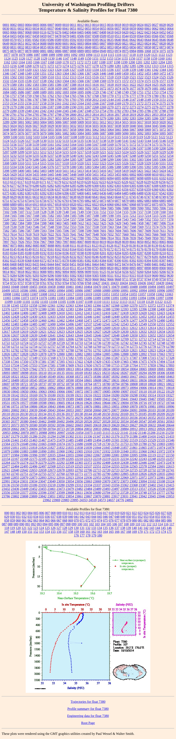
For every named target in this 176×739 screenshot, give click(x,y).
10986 (79, 290)
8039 (125, 242)
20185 (142, 414)
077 (117, 520)
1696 (88, 92)
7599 (88, 230)
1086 (29, 55)
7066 (21, 208)
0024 (140, 25)
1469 (155, 73)
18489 (15, 380)
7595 (58, 230)
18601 (88, 380)
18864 (61, 388)
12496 (70, 324)
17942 (33, 369)
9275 (6, 275)
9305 (95, 275)
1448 (110, 73)
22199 (61, 459)
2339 (21, 111)
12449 (115, 316)
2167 (103, 103)
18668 (152, 380)
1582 (28, 84)
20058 (88, 410)
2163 (73, 103)
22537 (88, 466)
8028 (118, 242)
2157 (36, 103)
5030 (58, 126)
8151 (36, 249)
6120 (35, 182)
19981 (152, 406)
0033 (28, 28)
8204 (118, 253)
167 (122, 531)
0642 (133, 40)
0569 (6, 40)
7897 (6, 242)
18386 (97, 376)
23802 (15, 496)
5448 (73, 174)
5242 (88, 156)
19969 (124, 406)
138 (122, 528)
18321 (15, 376)
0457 (28, 36)
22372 (88, 462)
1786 (28, 99)
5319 (73, 163)
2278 (170, 107)
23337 (97, 485)
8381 (80, 260)
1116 (118, 55)
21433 (170, 436)
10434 (124, 283)
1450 (125, 73)
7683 (28, 238)
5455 (118, 174)
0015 (103, 25)
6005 (140, 174)
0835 (43, 47)
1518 (110, 77)
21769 (134, 444)
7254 (65, 219)
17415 (70, 361)
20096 (142, 410)
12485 (33, 324)
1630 (170, 84)
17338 (6, 361)
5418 (117, 171)
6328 (20, 189)
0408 (103, 32)
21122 (115, 432)
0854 (118, 47)
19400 (79, 399)
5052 (36, 129)
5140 (118, 141)
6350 (88, 189)
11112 (115, 301)
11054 (124, 294)
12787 (61, 350)
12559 (15, 328)
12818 (106, 350)
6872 (95, 200)
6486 (133, 193)
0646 (162, 40)
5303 (140, 159)
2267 (88, 107)
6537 (155, 193)
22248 (152, 459)
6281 (43, 186)
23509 (124, 489)
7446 (133, 223)
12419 (133, 313)
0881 (43, 51)
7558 (95, 227)
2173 (147, 103)
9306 (103, 275)
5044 (147, 126)
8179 (155, 249)
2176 (170, 103)
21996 (33, 455)
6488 (140, 193)
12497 (79, 324)
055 (157, 516)
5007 (65, 122)
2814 (95, 114)
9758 (28, 283)
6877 (118, 200)
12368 (115, 305)
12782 (15, 350)
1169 (58, 62)
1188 (102, 62)
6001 (125, 174)
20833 (97, 429)
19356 (33, 399)
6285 (73, 186)
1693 (65, 92)
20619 (106, 425)
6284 (65, 186)
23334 (88, 485)
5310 (21, 163)
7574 (155, 227)
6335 (43, 189)
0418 (110, 32)
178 (88, 535)
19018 (170, 388)
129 (70, 528)
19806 (33, 406)
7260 (88, 219)
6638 (73, 197)
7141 (73, 212)
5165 (80, 144)
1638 (50, 88)
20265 (51, 417)
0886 (58, 51)
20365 (6, 421)
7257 (73, 219)
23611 (79, 492)
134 (99, 528)
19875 (79, 406)
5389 (125, 167)
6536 (147, 193)
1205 (169, 62)
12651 (143, 335)
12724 (24, 343)
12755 (42, 346)
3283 (132, 118)
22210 (79, 459)
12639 (33, 335)
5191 (95, 148)
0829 (170, 43)
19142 (15, 395)
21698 (88, 444)
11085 (79, 298)
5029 (50, 126)
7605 (125, 230)
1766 (80, 96)
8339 (21, 260)
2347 (80, 111)
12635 (170, 331)
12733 (79, 343)
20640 (161, 425)
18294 (142, 373)
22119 (152, 455)
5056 (58, 129)
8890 (125, 268)
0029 (170, 25)
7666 (155, 234)
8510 (65, 268)
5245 (110, 156)
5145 (155, 141)
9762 (50, 283)
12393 (124, 309)
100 (79, 524)
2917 (50, 118)
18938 (115, 388)
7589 (36, 230)
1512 (65, 77)
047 (111, 516)
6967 (125, 204)
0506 (80, 36)
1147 (66, 58)
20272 (70, 417)
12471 (88, 320)
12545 (134, 324)
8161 (50, 249)
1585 (50, 84)
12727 (42, 343)
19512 (170, 399)
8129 (125, 245)
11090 (106, 298)
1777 (133, 96)
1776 (125, 96)
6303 (118, 186)
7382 (13, 223)
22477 (6, 466)
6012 (170, 174)
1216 (13, 66)
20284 (88, 417)
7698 (43, 238)
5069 (147, 129)
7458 (140, 223)
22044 (61, 455)
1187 (95, 62)
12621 (42, 331)
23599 (61, 492)
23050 (61, 481)
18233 (106, 373)
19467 (152, 399)
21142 (133, 432)
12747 (152, 343)
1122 (161, 55)
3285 (147, 118)
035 (41, 516)
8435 (36, 264)
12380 (42, 309)
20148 (97, 414)
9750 (162, 279)
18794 (115, 384)
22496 (33, 466)
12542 (115, 324)
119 (12, 528)
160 (82, 531)
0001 (6, 25)
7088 (125, 208)
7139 (58, 212)
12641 (51, 335)
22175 (33, 459)
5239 (65, 156)
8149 (28, 249)
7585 (13, 230)
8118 (80, 245)
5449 (80, 174)
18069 (152, 369)
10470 (97, 287)
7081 (80, 208)
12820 (124, 350)
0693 (80, 43)
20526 (88, 421)
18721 (24, 384)
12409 (51, 313)
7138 (50, 212)
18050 (115, 369)
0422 (140, 32)
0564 (140, 36)
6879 (125, 200)
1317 (13, 70)
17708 (106, 365)
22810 (134, 474)
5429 (13, 174)
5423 (155, 171)
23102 (152, 481)
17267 (115, 358)
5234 (28, 156)
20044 (60, 410)
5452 (103, 174)
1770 (110, 96)
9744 (147, 279)
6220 (87, 182)
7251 (43, 219)
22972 (143, 477)
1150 (88, 58)
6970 (140, 204)
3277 (88, 118)
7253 (58, 219)
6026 (65, 178)
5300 (118, 159)
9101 (95, 272)
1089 (52, 55)
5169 (110, 144)
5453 (110, 174)
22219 (106, 459)
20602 (70, 425)
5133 (65, 141)
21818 (33, 447)
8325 (13, 260)
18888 (79, 388)
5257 (13, 159)
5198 (147, 148)
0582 (36, 40)
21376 (115, 436)
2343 (50, 111)
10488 (134, 287)
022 (134, 513)
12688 (51, 339)
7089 (133, 208)
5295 (95, 159)
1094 (89, 55)
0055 (103, 28)
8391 (125, 260)
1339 (133, 70)
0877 (21, 51)
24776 (120, 500)
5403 (43, 171)
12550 (152, 324)
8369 (36, 260)
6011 (162, 174)
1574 (140, 81)
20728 (70, 429)
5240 (73, 156)
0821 (125, 43)
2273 (133, 107)
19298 (133, 395)
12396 (143, 309)
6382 (21, 193)
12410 (61, 313)
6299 (88, 186)
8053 (155, 242)
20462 (42, 421)
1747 (110, 92)
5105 (51, 137)
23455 (42, 489)
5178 (6, 148)
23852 (61, 496)
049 (122, 516)
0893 (88, 51)
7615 (21, 234)
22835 (161, 474)
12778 (152, 346)
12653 (161, 335)
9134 (110, 272)
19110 (143, 391)
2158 (43, 103)
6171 (43, 182)
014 (87, 513)
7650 (103, 234)
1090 (59, 55)
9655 (73, 279)
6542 (162, 193)
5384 (95, 167)
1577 (162, 81)
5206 (170, 148)
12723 (15, 343)
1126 (22, 58)
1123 (169, 55)
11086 (88, 298)
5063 (103, 129)
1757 (13, 96)
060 (18, 520)
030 (12, 516)
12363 (70, 305)
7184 (65, 215)
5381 (80, 167)
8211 (170, 253)
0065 (6, 32)
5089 (118, 133)
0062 (155, 28)
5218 (88, 152)
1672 (103, 88)
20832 (88, 429)
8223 (58, 257)
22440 (134, 462)
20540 (134, 421)
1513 (73, 77)
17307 (134, 358)
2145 (118, 99)
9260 (140, 272)
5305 (155, 159)
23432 (6, 489)
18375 (88, 376)
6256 (162, 182)
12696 (70, 339)
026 (157, 513)
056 (163, 516)
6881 (133, 200)
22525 (79, 466)
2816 (110, 114)
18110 (42, 373)
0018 (117, 25)
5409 (50, 171)
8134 (140, 245)
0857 (140, 47)
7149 (80, 212)
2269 (103, 107)
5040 (133, 126)
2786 (147, 111)
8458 (80, 264)
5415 (95, 171)
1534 (13, 81)
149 (18, 531)
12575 (33, 328)
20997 (61, 432)
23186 (33, 485)
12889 (134, 354)
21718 (97, 444)
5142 (133, 141)
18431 (143, 376)
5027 (36, 126)
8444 (50, 264)
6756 (43, 200)
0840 (73, 47)
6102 (162, 178)
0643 (140, 40)
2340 (28, 111)
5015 (125, 122)
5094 (155, 133)
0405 (80, 32)
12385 (88, 309)
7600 (95, 230)
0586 (50, 40)
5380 (73, 167)
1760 (36, 96)
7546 (36, 227)
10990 (115, 290)
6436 (103, 193)
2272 (125, 107)
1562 (50, 81)
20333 (124, 417)
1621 (125, 84)
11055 (133, 294)
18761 (79, 384)
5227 (147, 152)
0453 (170, 32)
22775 (88, 474)
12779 (161, 346)
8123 (95, 245)
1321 (36, 70)
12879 (51, 354)
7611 (162, 230)
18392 (115, 376)
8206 (133, 253)
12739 (106, 343)
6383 (28, 193)
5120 (147, 137)
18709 (15, 384)
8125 (103, 245)
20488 (51, 421)
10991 (124, 290)
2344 (58, 111)
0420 (125, 32)
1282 (125, 66)
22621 (6, 470)
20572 (6, 425)
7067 (28, 208)
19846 (61, 406)
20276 (79, 417)
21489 (88, 440)
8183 (6, 253)
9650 (58, 279)
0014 (95, 25)
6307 (147, 186)
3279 (103, 118)
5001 (21, 122)
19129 (170, 391)
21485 (70, 440)
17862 (161, 365)
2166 (95, 103)
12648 (115, 335)
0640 (118, 40)
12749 (170, 343)
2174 (155, 103)
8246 (95, 257)
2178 (6, 107)
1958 (88, 99)
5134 (73, 141)
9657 (80, 279)
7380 (6, 223)
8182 (170, 249)
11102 (35, 301)
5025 (21, 126)
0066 (13, 32)
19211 (79, 395)
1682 (162, 88)
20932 (170, 429)
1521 (132, 77)
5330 (155, 163)
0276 (58, 32)
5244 (103, 156)
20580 (33, 425)
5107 (66, 137)
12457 (15, 320)
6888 (6, 204)
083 (151, 520)
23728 (124, 492)
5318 (65, 163)
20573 (15, 425)
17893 (170, 365)
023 (140, 513)
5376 (50, 167)
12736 (97, 343)
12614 (152, 328)
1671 (95, 88)
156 (59, 531)
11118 (141, 301)
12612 (133, 328)
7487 (155, 223)
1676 (125, 88)
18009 (61, 369)
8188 (28, 253)
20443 (33, 421)
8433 (28, 264)
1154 (117, 58)
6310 (170, 186)
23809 (33, 496)
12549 (143, 324)
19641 (97, 403)
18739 (51, 384)
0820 (118, 43)
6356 (125, 189)
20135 (51, 414)
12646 (97, 335)
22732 (152, 470)
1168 (51, 62)
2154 (13, 103)
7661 (133, 234)
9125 (103, 272)
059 (12, 520)
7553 (73, 227)
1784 (13, 99)
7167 (28, 215)
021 (128, 513)
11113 (123, 301)
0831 (13, 47)
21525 (143, 440)
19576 (15, 403)
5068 (140, 129)
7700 (58, 238)
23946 (161, 496)
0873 (162, 47)
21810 (6, 447)
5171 (125, 144)
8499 (50, 268)
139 (128, 528)
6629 (13, 197)
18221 (97, 373)
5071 (155, 129)
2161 (58, 103)
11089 (97, 298)
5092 (140, 133)
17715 (115, 365)
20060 (97, 410)
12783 (24, 350)
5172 (133, 144)
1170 (65, 62)
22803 (115, 474)
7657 (118, 234)
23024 (15, 481)
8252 (110, 257)
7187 (88, 215)
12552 (170, 324)
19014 (152, 388)
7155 (125, 212)
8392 (133, 260)
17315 (152, 358)
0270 (50, 32)
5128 (36, 141)
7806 (103, 238)
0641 (125, 40)
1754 (162, 92)
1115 (111, 55)
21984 (15, 455)
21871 (152, 447)
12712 (142, 339)
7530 (13, 227)
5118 (132, 137)
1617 (103, 84)
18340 (42, 376)
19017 (161, 388)
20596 (61, 425)
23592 (33, 492)
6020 (21, 178)
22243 (143, 459)
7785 (88, 238)
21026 (70, 432)
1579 (6, 84)
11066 (16, 298)
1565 (73, 81)
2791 (13, 114)
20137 (70, 414)
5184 (50, 148)
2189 (65, 107)
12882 (79, 354)
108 (126, 524)
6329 (28, 189)
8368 (28, 260)
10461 (70, 287)
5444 (43, 174)
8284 (162, 257)
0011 (73, 25)
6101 (155, 178)
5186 (58, 148)
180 (99, 535)
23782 (170, 492)
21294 (51, 436)
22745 (15, 474)
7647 (88, 234)
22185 (42, 459)
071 (82, 520)
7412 (80, 223)
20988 (43, 432)
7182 (50, 215)
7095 (155, 208)
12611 (124, 328)
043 (88, 516)
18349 (51, 376)
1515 (88, 77)
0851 (95, 47)
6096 (125, 178)
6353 (103, 189)
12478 (143, 320)
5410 (58, 171)
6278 (21, 186)
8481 (155, 264)
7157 (140, 212)
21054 (79, 432)
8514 (80, 268)
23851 (51, 496)
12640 (42, 335)
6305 (133, 186)
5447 (65, 174)
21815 (24, 447)
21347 (97, 436)
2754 (103, 111)
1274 (65, 66)
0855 (125, 47)
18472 (6, 380)
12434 (61, 316)
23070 (106, 481)
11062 (160, 294)
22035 (51, 455)
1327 (73, 70)
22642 (24, 470)
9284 (13, 275)
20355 (161, 417)
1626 (162, 84)
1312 (147, 66)
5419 (125, 171)
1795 (80, 99)
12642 (61, 335)
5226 (140, 152)
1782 (170, 96)
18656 (143, 380)
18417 (134, 376)
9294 (43, 275)
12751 (15, 346)
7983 (58, 242)
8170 (103, 249)
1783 (6, 99)
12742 (124, 343)
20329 (115, 417)
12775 (134, 346)
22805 (124, 474)
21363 (106, 436)
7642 (80, 234)
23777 (161, 492)
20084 (124, 410)
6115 (13, 182)
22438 (124, 462)
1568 (95, 81)
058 (6, 520)
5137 (95, 141)
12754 (33, 346)
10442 (169, 283)
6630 (21, 197)
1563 (58, 81)
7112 (28, 212)
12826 (6, 354)
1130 (51, 58)
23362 (124, 485)
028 (169, 513)
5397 (170, 167)
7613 (6, 234)
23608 (70, 492)
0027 (155, 25)
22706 (88, 470)
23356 (115, 485)
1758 (21, 96)
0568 (170, 36)
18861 (42, 388)
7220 (6, 219)
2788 (162, 111)
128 (64, 528)
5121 (154, 137)
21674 (61, 444)
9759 (36, 283)
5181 (28, 148)
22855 (15, 477)
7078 (58, 208)
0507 (88, 36)
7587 (28, 230)
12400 (161, 309)
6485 (125, 193)
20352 (152, 417)
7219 (170, 215)
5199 (155, 148)
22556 (124, 466)
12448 (106, 316)
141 (140, 528)
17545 (24, 365)
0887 (65, 51)
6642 (103, 197)
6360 (155, 189)
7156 (132, 212)
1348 (21, 73)
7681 (21, 238)
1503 (21, 77)
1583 (36, 84)
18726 (33, 384)
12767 (79, 346)
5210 (28, 152)
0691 (65, 43)
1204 (161, 62)
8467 (103, 264)
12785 (42, 350)
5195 (125, 148)
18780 (106, 384)
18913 (88, 388)
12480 (161, 320)
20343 (143, 417)
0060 (140, 28)
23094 (143, 481)
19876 (88, 406)
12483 (15, 324)
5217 (80, 152)
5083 (73, 133)
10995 (152, 290)
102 (91, 524)
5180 (21, 148)
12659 (42, 339)
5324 (110, 163)
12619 (24, 331)
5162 (58, 144)
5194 (118, 148)
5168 (103, 144)
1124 (7, 58)
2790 (6, 114)
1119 (140, 55)
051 (134, 516)
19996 (170, 406)
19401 (88, 399)
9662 (103, 279)
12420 (142, 313)
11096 (151, 298)
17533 (6, 365)
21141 (124, 432)
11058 (151, 294)
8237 (80, 257)
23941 (134, 496)
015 (93, 513)
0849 (88, 47)
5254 (170, 156)
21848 (115, 447)
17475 (143, 361)
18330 (33, 376)
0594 (88, 40)
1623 (140, 84)
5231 (6, 156)
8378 (65, 260)
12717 (170, 339)
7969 (50, 242)
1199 (124, 62)
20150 (106, 414)
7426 (110, 223)
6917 (50, 204)
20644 (170, 425)
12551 (161, 324)
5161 (50, 144)
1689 (43, 92)
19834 (42, 406)
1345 (170, 70)
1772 (118, 96)
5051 (28, 129)
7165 (13, 215)
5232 (13, 156)
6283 (58, 186)
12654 (170, 335)
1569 (103, 81)
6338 (65, 189)
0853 (110, 47)
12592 (42, 328)
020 (122, 513)
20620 (115, 425)
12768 (88, 346)
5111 (88, 137)
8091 (58, 245)
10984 (61, 290)
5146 (162, 141)
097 (62, 524)
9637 (28, 279)
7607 (140, 230)
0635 (110, 40)
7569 (140, 227)
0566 (155, 36)
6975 (155, 204)
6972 (147, 204)
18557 (51, 380)
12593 (51, 328)
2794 (28, 114)
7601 (103, 230)
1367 (88, 73)
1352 (50, 73)
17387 (51, 361)
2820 (140, 114)
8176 (140, 249)
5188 (73, 148)
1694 (73, 92)
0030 (6, 28)
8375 (58, 260)
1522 (140, 77)
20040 (42, 410)
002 (18, 513)
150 (24, 531)
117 (171, 524)
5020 (162, 122)
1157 (139, 58)
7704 (65, 238)
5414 (88, 171)
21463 (33, 440)
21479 (61, 440)
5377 (58, 167)
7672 (6, 238)
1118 (132, 55)
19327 (170, 395)
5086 (95, 133)
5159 (36, 144)
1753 (155, 92)
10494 (152, 287)
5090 (125, 133)
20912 (134, 429)
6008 (147, 174)
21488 (79, 440)
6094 (110, 178)
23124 (170, 481)
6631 (28, 197)
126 (53, 528)
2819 (133, 114)
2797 (50, 114)
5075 (13, 133)
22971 (134, 477)
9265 (155, 272)
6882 (140, 200)
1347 (13, 73)
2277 (162, 107)
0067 (21, 32)
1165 (29, 62)
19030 (6, 391)
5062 (95, 129)
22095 (134, 455)
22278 (33, 462)
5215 (65, 152)
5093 (147, 133)
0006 (43, 25)
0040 (58, 28)
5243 (95, 156)
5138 (103, 141)
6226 (125, 182)
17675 (97, 365)
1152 (103, 58)
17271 (124, 358)
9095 (73, 272)
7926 (21, 242)
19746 (6, 406)
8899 (155, 268)
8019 (103, 242)
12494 (61, 324)
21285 (24, 436)
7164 (6, 215)
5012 (103, 122)
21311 (79, 436)
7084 (103, 208)
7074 (43, 208)
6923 (95, 204)
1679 (147, 88)
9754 (6, 283)
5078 (36, 133)
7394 (36, 223)
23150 (15, 485)
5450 (88, 174)
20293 (97, 417)
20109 (170, 410)
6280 (36, 186)
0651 (21, 43)
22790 (106, 474)
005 (35, 513)
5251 (155, 156)
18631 (115, 380)
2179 (13, 107)
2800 (73, 114)
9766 (80, 283)
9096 (80, 272)
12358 (33, 305)
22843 (170, 474)
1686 (21, 92)
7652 (110, 234)
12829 (33, 354)
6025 (58, 178)
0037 (50, 28)
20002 (15, 410)
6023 (43, 178)
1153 (110, 58)
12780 (170, 346)
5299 (110, 159)
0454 (6, 36)
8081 (21, 245)
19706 (134, 403)
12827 (15, 354)
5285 (73, 159)
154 (47, 531)
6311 (6, 189)
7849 (147, 238)
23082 (134, 481)
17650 (88, 365)
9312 (117, 275)
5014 (117, 122)
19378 (61, 399)
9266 (162, 272)
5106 (58, 137)
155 (53, 531)
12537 (88, 324)
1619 (118, 84)
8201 (103, 253)
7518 (6, 227)
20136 (60, 414)
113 (154, 524)
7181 (43, 215)
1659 (58, 88)
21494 (97, 440)
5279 (28, 159)
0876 (13, 51)
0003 (21, 25)
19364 (51, 399)
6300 (95, 186)
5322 (95, 163)
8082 (28, 245)
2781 (110, 111)
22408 (106, 462)
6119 (28, 182)
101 (85, 524)
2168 (110, 103)
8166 (88, 249)
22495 (24, 466)
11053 (115, 294)
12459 (33, 320)
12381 (51, 309)
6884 (155, 200)
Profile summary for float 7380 (88, 709)
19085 (106, 391)
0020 (132, 25)
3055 (73, 118)
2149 (147, 99)
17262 (97, 358)
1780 (155, 96)
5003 (36, 122)
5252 (162, 156)
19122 (161, 391)
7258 (80, 219)
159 (76, 531)
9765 (73, 283)
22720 (106, 470)
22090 (124, 455)
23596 (42, 492)
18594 (79, 380)
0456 (21, 36)
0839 (65, 47)
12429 (24, 316)
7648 (95, 234)
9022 (28, 272)
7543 (28, 227)
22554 (106, 466)
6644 (118, 197)
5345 (36, 167)
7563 (110, 227)
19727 (161, 403)
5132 (58, 141)
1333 (88, 70)
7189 (103, 215)
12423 (161, 313)
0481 (73, 36)
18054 (124, 369)
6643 (110, 197)
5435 (36, 174)
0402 (65, 32)
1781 (162, 96)
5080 (50, 133)
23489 (97, 489)
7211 (125, 215)
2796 (43, 114)
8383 (95, 260)
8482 (162, 264)
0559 (132, 36)
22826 (143, 474)
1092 (74, 55)
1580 (13, 84)
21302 (70, 436)
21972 (161, 451)
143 (151, 528)
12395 (134, 309)
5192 (103, 148)
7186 (80, 215)
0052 (80, 28)
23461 (51, 489)
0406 (88, 32)
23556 (6, 492)
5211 (36, 152)
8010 (95, 242)
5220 (95, 152)
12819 (115, 350)
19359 (42, 399)
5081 (58, 133)
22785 (97, 474)
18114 (51, 373)
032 (24, 516)
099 (74, 524)
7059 (13, 208)
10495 (161, 287)
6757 (50, 200)
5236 (43, 156)
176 (76, 535)
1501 (6, 77)
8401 (170, 260)
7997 (65, 242)
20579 (24, 425)
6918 (58, 204)
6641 (95, 197)
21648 (24, 444)
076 (111, 520)
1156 (132, 58)
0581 (28, 40)
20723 (61, 429)
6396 (65, 193)
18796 (124, 384)
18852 (33, 388)
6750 (170, 197)
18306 (161, 373)
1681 (155, 88)
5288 (88, 159)
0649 (6, 43)
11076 (43, 298)
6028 (80, 178)
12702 (97, 339)
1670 (88, 88)
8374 (50, 260)
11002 (16, 294)
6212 (65, 182)
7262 (103, 219)
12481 (170, 320)
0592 (73, 40)
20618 (97, 425)
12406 (24, 313)
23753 (152, 492)
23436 (15, 489)
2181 (28, 107)
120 (18, 528)
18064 (134, 369)
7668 (162, 234)
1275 (73, 66)
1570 (110, 81)
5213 (50, 152)
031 (18, 516)
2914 (28, 118)
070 (76, 520)
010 (64, 513)
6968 (133, 204)
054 (151, 516)
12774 (124, 346)
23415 (170, 485)
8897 (140, 268)
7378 (170, 219)
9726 (132, 279)
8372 (43, 260)
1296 (140, 66)
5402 (36, 171)
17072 (170, 354)
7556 (80, 227)
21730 (106, 444)
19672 (115, 403)
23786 (6, 496)
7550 (58, 227)
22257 (170, 459)
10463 (79, 287)
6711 (125, 197)
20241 (24, 417)
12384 (79, 309)
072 (88, 520)
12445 (79, 316)
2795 (36, 114)
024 (145, 513)
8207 (140, 253)
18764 (88, 384)
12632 (143, 331)
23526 (152, 489)
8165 (80, 249)
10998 (7, 294)
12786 (51, 350)
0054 (95, 28)
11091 (115, 298)
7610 (155, 230)
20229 (15, 417)
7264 (118, 219)
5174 (147, 144)
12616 (170, 328)
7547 (43, 227)
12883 (88, 354)
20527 (97, 421)
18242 (115, 373)
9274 (170, 272)
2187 (50, 107)
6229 (147, 182)
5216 (73, 152)
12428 (15, 316)
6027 (73, 178)
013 (82, 513)
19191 (61, 395)
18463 (170, 376)
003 (24, 513)
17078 (6, 358)
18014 (79, 369)
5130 (43, 141)
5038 (118, 126)
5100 (14, 137)
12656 (15, 339)
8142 (162, 245)
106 (114, 524)
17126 (15, 358)
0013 (88, 25)
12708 (115, 339)
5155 (6, 144)
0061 (147, 28)
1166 (36, 62)
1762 (50, 96)
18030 (97, 369)
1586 (58, 84)
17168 (51, 358)
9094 (65, 272)
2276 (155, 107)
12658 (33, 339)
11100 (17, 301)
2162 (65, 103)
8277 (140, 257)
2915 (35, 118)
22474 (170, 462)
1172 (80, 62)
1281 (118, 66)
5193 (110, 148)
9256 (125, 272)
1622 (133, 84)
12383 (70, 309)
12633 (152, 331)
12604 (61, 328)
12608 (97, 328)
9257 (133, 272)
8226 (65, 257)
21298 (61, 436)
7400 (50, 223)
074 (99, 520)
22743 (6, 474)
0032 (21, 28)
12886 (115, 354)
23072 (115, 481)
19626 (88, 403)
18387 (106, 376)
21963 (152, 451)
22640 (15, 470)
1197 (109, 62)
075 (105, 520)
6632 (36, 197)
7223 (28, 219)
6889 (13, 204)
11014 (61, 294)
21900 (61, 451)
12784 (33, 350)
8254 (125, 257)
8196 (65, 253)
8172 (110, 249)
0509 (103, 36)
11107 (80, 301)
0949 (103, 51)
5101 (21, 137)
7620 (43, 234)
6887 (170, 200)
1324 (58, 70)
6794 (73, 200)
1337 (118, 70)
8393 (140, 260)
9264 (147, 272)
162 (93, 531)
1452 (140, 73)
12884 (97, 354)
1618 (110, 84)
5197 (140, 148)
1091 (66, 55)
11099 (9, 301)
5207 (6, 152)
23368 (134, 485)
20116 (15, 414)
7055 (6, 208)
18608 (97, 380)
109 (132, 524)
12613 (142, 328)
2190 (73, 107)
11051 (106, 294)
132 (87, 528)
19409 (97, 399)
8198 (80, 253)
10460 (61, 287)
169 (134, 531)
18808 (134, 384)
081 (140, 520)
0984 (133, 51)
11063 (169, 294)
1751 (140, 92)
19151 (24, 395)
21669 (51, 444)
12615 (161, 328)
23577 (24, 492)
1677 (133, 88)
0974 (118, 51)
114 (160, 524)
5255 (6, 159)
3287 (162, 118)
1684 (6, 92)
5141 (125, 141)
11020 (97, 294)
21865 (142, 447)
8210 (162, 253)
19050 (24, 391)
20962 (15, 432)
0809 (110, 43)
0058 (125, 28)
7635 (65, 234)
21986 (24, 455)
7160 (162, 212)
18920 (97, 388)
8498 (43, 268)
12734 (88, 343)
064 (41, 520)
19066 (61, 391)
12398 (152, 309)
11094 (142, 298)
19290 (124, 395)
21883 (24, 451)
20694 (33, 429)
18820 (152, 384)
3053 (58, 118)
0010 (65, 25)
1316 (6, 70)
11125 (168, 301)
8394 (147, 260)
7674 (13, 238)
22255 (161, 459)
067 (59, 520)
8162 (58, 249)
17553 (33, 365)
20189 (152, 414)
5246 (118, 156)
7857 (162, 238)
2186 (43, 107)
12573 (24, 328)
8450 (65, 264)
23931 (124, 496)
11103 (44, 301)
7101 (170, 208)
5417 (110, 171)
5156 (13, 144)
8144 (6, 249)
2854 (162, 114)
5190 (88, 148)
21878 (170, 447)
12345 (15, 305)
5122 (162, 137)
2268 (95, 107)
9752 (170, 279)
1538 (43, 81)
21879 (6, 451)
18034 (106, 369)
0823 (140, 43)
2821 (147, 114)
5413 (80, 171)
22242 (134, 459)
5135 (80, 141)
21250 (169, 432)
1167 (43, 62)
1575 (147, 81)
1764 (65, 96)
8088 (50, 245)
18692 (170, 380)
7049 (170, 204)
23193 (42, 485)
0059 (133, 28)
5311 (28, 163)
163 (99, 531)
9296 (50, 275)
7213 (140, 215)
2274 (140, 107)
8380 (73, 260)
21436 (6, 440)
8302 (6, 260)
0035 (43, 28)
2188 (58, 107)
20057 (79, 410)
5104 (43, 137)
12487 (42, 324)
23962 (47, 500)
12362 (60, 305)
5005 (50, 122)
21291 (42, 436)
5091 (133, 133)
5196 (133, 148)
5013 (110, 122)
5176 (162, 144)
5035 (95, 126)
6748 (155, 197)
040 (70, 516)
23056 (79, 481)
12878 (42, 354)
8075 (13, 245)
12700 (79, 339)
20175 (133, 414)
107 (120, 524)
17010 (152, 354)
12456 (6, 320)
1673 (110, 88)
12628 (106, 331)
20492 (61, 421)
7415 (88, 223)
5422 (147, 171)
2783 (125, 111)
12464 (70, 320)
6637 (65, 197)
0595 (95, 40)
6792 (58, 200)
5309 (13, 163)
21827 (51, 447)
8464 (95, 264)
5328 (140, 163)
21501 (115, 440)
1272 (50, 66)
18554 (42, 380)
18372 (79, 376)
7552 (65, 227)
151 (30, 531)
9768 (88, 283)
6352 (95, 189)
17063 (161, 354)
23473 (61, 489)
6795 (80, 200)
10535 (15, 290)
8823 (117, 268)
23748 (142, 492)
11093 (133, 298)
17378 (33, 361)
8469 (110, 264)
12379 (33, 309)
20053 (70, 410)
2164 (80, 103)
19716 (143, 403)
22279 (42, 462)
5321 (88, 163)
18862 (51, 388)
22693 (70, 470)
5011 (95, 122)
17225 (88, 358)
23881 (106, 496)
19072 (79, 391)
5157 (21, 144)
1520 (125, 77)
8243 (88, 257)
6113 (6, 182)
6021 (28, 178)
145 (163, 528)
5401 (28, 171)
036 (47, 516)
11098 (169, 298)
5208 (13, 152)
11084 (70, 298)
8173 (118, 249)
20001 (6, 410)
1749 (125, 92)
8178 (147, 249)
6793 (65, 200)
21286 (33, 436)
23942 (143, 496)
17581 (51, 365)
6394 (58, 193)
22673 (51, 470)
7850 (155, 238)
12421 (152, 313)
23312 (79, 485)
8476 (133, 264)
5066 (125, 129)
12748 (161, 343)
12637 (15, 335)
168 (128, 531)
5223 (117, 152)
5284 (65, 159)
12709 (124, 339)
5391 (140, 167)
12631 (134, 331)
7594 (50, 230)
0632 (103, 40)
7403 (58, 223)
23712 (115, 492)
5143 (140, 141)
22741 (170, 470)
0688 (43, 43)
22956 (106, 477)
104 (103, 524)
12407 (33, 313)
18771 (97, 384)
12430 (33, 316)
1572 (125, 81)
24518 (93, 500)
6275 (169, 182)
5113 (103, 137)
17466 (134, 361)
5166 (88, 144)
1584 (43, 84)
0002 (13, 25)
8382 (88, 260)
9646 (50, 279)
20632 (152, 425)
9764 (65, 283)
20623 (124, 425)
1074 (155, 51)
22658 (42, 470)
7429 (118, 223)
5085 (88, 133)
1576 (155, 81)
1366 (80, 73)
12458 (24, 320)
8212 (6, 257)
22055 (70, 455)
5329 (147, 163)
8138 (147, 245)
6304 (125, 186)
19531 (6, 403)
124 (41, 528)
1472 (162, 73)
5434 (28, 174)
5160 (43, 144)
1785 (21, 99)
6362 (170, 189)
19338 (6, 399)
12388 (106, 309)
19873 (70, 406)
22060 (79, 455)
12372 (152, 305)
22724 (124, 470)
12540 (97, 324)
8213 (13, 257)
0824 (147, 43)
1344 (162, 70)
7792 (95, 238)
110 (137, 524)
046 (105, 516)
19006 (143, 388)
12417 (115, 313)
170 (140, 531)
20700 (42, 429)
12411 (70, 313)
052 (140, 516)
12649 (124, 335)
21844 (97, 447)
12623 (61, 331)
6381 (13, 193)
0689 (50, 43)
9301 (65, 275)
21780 (143, 444)
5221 (103, 152)
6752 (13, 200)
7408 (73, 223)
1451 (133, 73)
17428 (88, 361)
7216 (162, 215)
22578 (143, 466)
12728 (51, 343)
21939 (115, 451)
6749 (162, 197)
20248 (42, 417)
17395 (61, 361)
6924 (103, 204)
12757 (51, 346)
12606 (79, 328)
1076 (170, 51)
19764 (24, 406)
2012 (95, 99)
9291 (28, 275)
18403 (124, 376)
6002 (133, 174)
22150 (170, 455)
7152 (103, 212)
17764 (134, 365)
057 (169, 516)
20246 (33, 417)
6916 (43, 204)
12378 (24, 309)
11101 (26, 301)
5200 (162, 148)
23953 (170, 496)
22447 (152, 462)
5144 (147, 141)
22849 (6, 477)
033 (30, 516)
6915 (36, 204)
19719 (152, 403)
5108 (73, 137)
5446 (58, 174)
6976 (162, 204)
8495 (28, 268)
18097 (15, 373)
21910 (88, 451)
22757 (51, 474)
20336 (134, 417)
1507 (36, 77)
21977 (6, 455)
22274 (24, 462)
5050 (21, 129)
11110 (97, 301)
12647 (106, 335)
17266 (106, 358)
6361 (162, 189)
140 (134, 528)
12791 (88, 350)
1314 (162, 66)
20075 (106, 410)
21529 (152, 440)
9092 (58, 272)
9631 (6, 279)
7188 (95, 215)
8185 (21, 253)
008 (53, 513)
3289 (6, 122)
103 (97, 524)
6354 (110, 189)
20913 (143, 429)
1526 (170, 77)
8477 (140, 264)
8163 (65, 249)
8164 (73, 249)
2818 (125, 114)
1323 (50, 70)
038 (59, 516)
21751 (115, 444)
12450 (124, 316)
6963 (118, 204)
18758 (70, 384)
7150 (88, 212)
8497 (36, 268)
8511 (73, 268)
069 (70, 520)
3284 (140, 118)
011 (70, 513)
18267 (124, 373)
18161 (70, 373)
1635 (36, 88)
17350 (24, 361)
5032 (73, 126)
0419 (117, 32)
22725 (134, 470)
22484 (15, 466)
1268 (28, 66)
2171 (133, 103)
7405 (65, 223)
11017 (70, 294)
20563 (170, 421)
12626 (88, 331)
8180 (162, 249)
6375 (6, 193)
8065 (162, 242)
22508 (51, 466)
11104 (53, 301)
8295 (170, 257)
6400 (80, 193)
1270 (36, 66)
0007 (50, 25)
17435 (106, 361)
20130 (24, 414)
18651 (134, 380)
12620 (33, 331)
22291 (51, 462)
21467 (42, 440)
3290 (13, 122)
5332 (170, 163)
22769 (70, 474)
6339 (73, 189)
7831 (118, 238)
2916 (43, 118)
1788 (43, 99)
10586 (24, 290)
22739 (161, 470)
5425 (170, 171)
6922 (88, 204)
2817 (118, 114)
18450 (152, 376)
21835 (70, 447)
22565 (134, 466)
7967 (43, 242)
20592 (51, 425)
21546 (170, 440)
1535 (21, 81)
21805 (170, 444)
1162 (7, 62)
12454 (161, 316)
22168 (24, 459)
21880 (15, 451)
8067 (6, 245)
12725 (33, 343)
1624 (147, 84)
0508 (95, 36)
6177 (50, 182)
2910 (170, 114)
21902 (70, 451)
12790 (79, 350)
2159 (50, 103)
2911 (6, 118)
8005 (73, 242)
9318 (140, 275)
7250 (36, 219)
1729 (95, 92)
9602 (162, 275)
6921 (80, 204)
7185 (73, 215)
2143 (103, 99)
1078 (14, 55)
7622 (50, 234)
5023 (6, 126)
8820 (110, 268)
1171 (73, 62)
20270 (61, 417)
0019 (125, 25)
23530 (161, 489)
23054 (70, 481)
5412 (73, 171)
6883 (147, 200)
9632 (13, 279)
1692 (58, 92)
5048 (6, 129)
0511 (118, 36)
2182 (36, 107)
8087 (43, 245)
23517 (143, 489)
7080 (73, 208)
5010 (88, 122)
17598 (61, 365)
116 (166, 524)
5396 (162, 167)
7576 (162, 227)
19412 (106, 399)
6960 (110, 204)
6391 (36, 193)
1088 (44, 55)
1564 (65, 81)
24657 (111, 500)
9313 (125, 275)
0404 (73, 32)
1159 (154, 58)
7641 (73, 234)
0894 (95, 51)
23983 (65, 500)
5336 (21, 167)
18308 (170, 373)
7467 (147, 223)
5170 (118, 144)
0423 (147, 32)
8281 (155, 257)
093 (39, 524)
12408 (42, 313)
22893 (42, 477)
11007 (34, 294)
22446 (143, 462)
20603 (79, 425)
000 (6, 513)
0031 (13, 28)
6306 (140, 186)
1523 (147, 77)
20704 (51, 429)
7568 (133, 227)
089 (15, 524)
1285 (133, 66)
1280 (110, 66)
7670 (170, 234)
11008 (43, 294)
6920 (73, 204)
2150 (155, 99)
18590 (70, 380)
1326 (65, 70)
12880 (61, 354)
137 (116, 528)
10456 (42, 287)
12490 (51, 324)
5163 (65, 144)
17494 (161, 361)
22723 (115, 470)
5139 (110, 141)
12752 (24, 346)
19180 (51, 395)
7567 (125, 227)
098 (68, 524)
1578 (170, 81)
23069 (97, 481)
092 (33, 524)
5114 (110, 137)
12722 (6, 343)
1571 (118, 81)
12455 (170, 316)
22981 (161, 477)
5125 (13, 141)
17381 (42, 361)
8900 (162, 268)
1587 (65, 84)
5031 (65, 126)
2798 (58, 114)
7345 (133, 219)
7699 (50, 238)
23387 (143, 485)
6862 (88, 200)
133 (93, 528)
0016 (110, 25)
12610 (115, 328)
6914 (28, 204)
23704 (106, 492)
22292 (61, 462)
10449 (24, 287)
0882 (50, 51)
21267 (6, 436)
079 (128, 520)
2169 (118, 103)
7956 (36, 242)
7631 (58, 234)
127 (58, 528)
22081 (115, 455)
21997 (42, 455)
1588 (73, 84)
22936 (88, 477)
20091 (133, 410)
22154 (6, 459)
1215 (6, 66)
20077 (115, 410)
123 (35, 528)
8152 (43, 249)
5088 (110, 133)
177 (82, 535)
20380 (24, 421)
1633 (21, 88)
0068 (28, 32)
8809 (103, 268)
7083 (95, 208)
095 (50, 524)
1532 (6, 81)
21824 (42, 447)
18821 (161, 384)
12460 (42, 320)
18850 (24, 388)
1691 (50, 92)
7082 (88, 208)
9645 (43, 279)
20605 (88, 425)
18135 (60, 373)
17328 (170, 358)
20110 (6, 414)
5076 (21, 133)
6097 (133, 178)
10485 (124, 287)
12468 (79, 320)
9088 (43, 272)
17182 (70, 358)
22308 (70, 462)
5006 (58, 122)
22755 (42, 474)
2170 (125, 103)
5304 (147, 159)
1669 (80, 88)
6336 (50, 189)
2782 (118, 111)
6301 (103, 186)
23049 (51, 481)
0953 (110, 51)
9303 (80, 275)
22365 (79, 462)
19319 (161, 395)
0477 (50, 36)
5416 (103, 171)
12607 (88, 328)
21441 (15, 440)
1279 (103, 66)
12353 (24, 305)
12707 (106, 339)
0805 (95, 43)
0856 (133, 47)
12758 (61, 346)
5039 (125, 126)
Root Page (88, 723)
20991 (52, 432)
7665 (147, 234)
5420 (132, 171)
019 (116, 513)
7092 (147, 208)
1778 (140, 96)
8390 (118, 260)
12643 (70, 335)
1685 (13, 92)
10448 (15, 287)
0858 (147, 47)
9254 (118, 272)
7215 (155, 215)
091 (27, 524)
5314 (35, 163)
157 (64, 531)
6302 (110, 186)
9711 (125, 279)
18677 (161, 380)
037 (53, 516)
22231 (115, 459)
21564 (6, 444)
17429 (97, 361)
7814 (110, 238)
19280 (115, 395)
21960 (143, 451)
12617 (6, 331)
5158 (28, 144)
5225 (132, 152)
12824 (161, 350)
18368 (70, 376)
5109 (81, 137)
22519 (70, 466)
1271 (43, 66)
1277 (88, 66)
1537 (36, 81)
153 (41, 531)
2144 (110, 99)
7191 (118, 215)
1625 (155, 84)
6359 (147, 189)
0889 (80, 51)
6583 (170, 193)
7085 (110, 208)
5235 (36, 156)
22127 (161, 455)
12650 (134, 335)
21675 (70, 444)
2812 (80, 114)
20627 (134, 425)
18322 (24, 376)
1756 (6, 96)
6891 (21, 204)
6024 (50, 178)
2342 (43, 111)
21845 (106, 447)
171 (146, 531)
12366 (97, 305)
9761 (43, 283)
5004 (43, 122)
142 (145, 528)
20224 (6, 417)
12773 (115, 346)
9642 (36, 279)
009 (59, 513)
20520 (79, 421)
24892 (129, 500)
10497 (170, 287)
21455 (24, 440)
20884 (124, 429)
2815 (103, 114)
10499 (6, 290)
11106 (71, 301)
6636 (58, 197)
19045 (15, 391)
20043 (51, 410)
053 (146, 516)
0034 (36, 28)
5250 (147, 156)
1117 (125, 55)
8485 (6, 268)
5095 (162, 133)
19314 (152, 395)
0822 (133, 43)
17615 (79, 365)
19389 (70, 399)
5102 (28, 137)
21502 (124, 440)
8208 (147, 253)
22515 (61, 466)
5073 (170, 129)
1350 (36, 73)
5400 (21, 171)
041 (76, 516)
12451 (134, 316)
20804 (79, 429)
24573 (102, 500)
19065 (51, 391)
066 (53, 520)
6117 (21, 182)
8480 (147, 264)
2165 (88, 103)
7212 (132, 215)
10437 (151, 283)
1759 (28, 96)
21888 (33, 451)
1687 (28, 92)
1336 (110, 70)
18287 (133, 373)
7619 (36, 234)
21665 (42, 444)
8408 (13, 264)
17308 (143, 358)
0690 (58, 43)
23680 (97, 492)
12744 (134, 343)
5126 (21, 141)
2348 (88, 111)
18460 (161, 376)
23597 (51, 492)
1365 (73, 73)
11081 (52, 298)
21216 (160, 432)
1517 (103, 77)
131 (82, 528)
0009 (58, 25)
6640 (88, 197)
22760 (61, 474)
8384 (103, 260)
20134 (42, 414)
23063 (88, 481)
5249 (140, 156)
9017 (13, 272)
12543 (124, 324)
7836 (125, 238)
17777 (143, 365)
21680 (79, 444)
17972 (51, 369)
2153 (6, 103)
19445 (143, 399)
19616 (79, 403)
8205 (125, 253)
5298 (103, 159)
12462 (61, 320)
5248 (133, 156)
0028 (162, 25)
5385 (103, 167)
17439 (115, 361)
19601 (51, 403)
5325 (117, 163)
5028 (43, 126)
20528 (106, 421)
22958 (115, 477)
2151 (162, 99)
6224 (110, 182)
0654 (36, 43)
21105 (97, 432)
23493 (106, 489)
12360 (42, 305)
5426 (6, 174)
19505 (161, 399)
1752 (147, 92)
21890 (42, 451)
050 (128, 516)
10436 (142, 283)
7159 (155, 212)
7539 (21, 227)
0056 (110, 28)
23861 (79, 496)
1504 (28, 77)
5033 (80, 126)
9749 (155, 279)
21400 (142, 436)
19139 (6, 395)
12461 (51, 320)
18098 (24, 373)
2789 (170, 111)
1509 (43, 77)
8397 (162, 260)
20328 (106, 417)
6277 (13, 186)
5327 (132, 163)
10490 (143, 287)
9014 (6, 272)
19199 (70, 395)
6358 (140, 189)
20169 (124, 414)
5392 (147, 167)
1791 (65, 99)
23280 (61, 485)
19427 (115, 399)
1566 (80, 81)
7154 (117, 212)
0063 (162, 28)
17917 (15, 369)
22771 (79, 474)
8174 (125, 249)
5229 (162, 152)
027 (163, 513)
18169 (79, 373)
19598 (42, 403)
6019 (13, 178)
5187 (65, 148)
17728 (124, 365)
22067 (97, 455)
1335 (103, 70)
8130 (132, 245)
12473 (106, 320)
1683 (170, 88)
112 (149, 524)
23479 (70, 489)
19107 (134, 391)
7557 (88, 227)
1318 (21, 70)
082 (146, 520)
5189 (80, 148)
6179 (58, 182)
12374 (170, 305)
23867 (88, 496)
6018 (6, 178)
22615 (170, 466)
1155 (124, 58)
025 (151, 513)
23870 (97, 496)
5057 (65, 129)
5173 (140, 144)
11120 (150, 301)
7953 (28, 242)
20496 (70, 421)
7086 (118, 208)
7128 (43, 212)
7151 (95, 212)
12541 (106, 324)
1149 (80, 58)
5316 (50, 163)
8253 (118, 257)
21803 (161, 444)
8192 (43, 253)
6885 (162, 200)
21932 (106, 451)
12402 (6, 313)
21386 (133, 436)
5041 (140, 126)
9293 (36, 275)
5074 (6, 133)
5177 (170, 144)
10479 (115, 287)
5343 (28, 167)
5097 (170, 133)
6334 (35, 189)
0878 (28, 51)
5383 (88, 167)
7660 (125, 234)
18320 (6, 376)
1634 (28, 88)
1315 (170, 66)
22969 (124, 477)
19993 (161, 406)
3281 (117, 118)
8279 (147, 257)
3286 (155, 118)
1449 (118, 73)
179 (93, 535)
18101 (33, 373)
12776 (143, 346)
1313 (155, 66)
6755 (36, 200)
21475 (51, 440)
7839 (133, 238)
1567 (88, 81)
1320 (28, 70)
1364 (65, 73)
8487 (21, 268)
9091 (50, 272)
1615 (88, 84)
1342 (155, 70)
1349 (28, 73)
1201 (139, 62)
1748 (118, 92)
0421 (132, 32)
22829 (152, 474)
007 (47, 513)
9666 (110, 279)
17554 (42, 365)
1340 (140, 70)
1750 (133, 92)
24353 (83, 500)
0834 (36, 47)
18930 (106, 388)
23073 (124, 481)
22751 (24, 474)
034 (35, 516)
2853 (155, 114)
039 (64, 516)
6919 (65, 204)
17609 (70, 365)
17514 (170, 361)
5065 (118, 129)
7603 (110, 230)
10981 (33, 290)
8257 (133, 257)
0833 (28, 47)
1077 (7, 55)
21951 (134, 451)
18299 (152, 373)
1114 (104, 55)
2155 (21, 103)
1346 (6, 73)
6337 (58, 189)
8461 (88, 264)
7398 (43, 223)
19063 (42, 391)
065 (47, 520)
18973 (124, 388)
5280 (36, 159)
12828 (24, 354)
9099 (88, 272)
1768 (95, 96)
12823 (152, 350)
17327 (161, 358)
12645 (88, 335)
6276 (6, 186)
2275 (147, 107)
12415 (97, 313)
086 (169, 520)
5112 (95, 137)
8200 (95, 253)
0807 (103, 43)
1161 (168, 58)
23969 (56, 500)
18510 (24, 380)
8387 (110, 260)
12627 (97, 331)
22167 (15, 459)
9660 (95, 279)
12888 (124, 354)
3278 (95, 118)
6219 (80, 182)
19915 (106, 406)
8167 (95, 249)
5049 (13, 129)
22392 (97, 462)
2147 (133, 99)
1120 (147, 55)
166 (117, 531)
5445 (50, 174)
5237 (50, 156)
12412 (79, 313)
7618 (28, 234)
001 (12, 513)
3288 (170, 118)
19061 (33, 391)
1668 (73, 88)
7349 (140, 219)
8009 (88, 242)
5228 (155, 152)
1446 (103, 73)
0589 (58, 40)
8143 (170, 245)
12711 (134, 339)
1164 (21, 62)
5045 (155, 126)
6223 (102, 182)
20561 (161, 421)
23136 (6, 485)
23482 (79, 489)
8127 (117, 245)
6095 (118, 178)
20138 (79, 414)
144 (157, 528)
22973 (152, 477)
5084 (80, 133)
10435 (133, 283)
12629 (115, 331)
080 (134, 520)
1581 (21, 84)
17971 (42, 369)
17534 (15, 365)
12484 (24, 324)
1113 (96, 55)
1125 (14, 58)
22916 (61, 477)
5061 (88, 129)
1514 (80, 77)
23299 (70, 485)
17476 (152, 361)
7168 (36, 215)
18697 (6, 384)
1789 (50, 99)
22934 (79, 477)
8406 (6, 264)
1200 (131, 62)
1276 (80, 66)
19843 (51, 406)
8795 (95, 268)
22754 (33, 474)
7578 (170, 227)
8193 (50, 253)
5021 (170, 122)
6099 (147, 178)
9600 (155, 275)
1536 (28, 81)
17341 (15, 361)
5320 (80, 163)
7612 (170, 230)
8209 (155, 253)
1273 (58, 66)
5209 (21, 152)
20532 (115, 421)
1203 (154, 62)
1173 (87, 62)
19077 (97, 391)
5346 (43, 167)
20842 (106, 429)
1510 (50, 77)
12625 (79, 331)
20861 (115, 429)
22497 (42, 466)
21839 (88, 447)
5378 (65, 167)
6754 (28, 200)
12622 (51, 331)
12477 (134, 320)
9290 (21, 275)
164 (105, 531)
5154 (170, 141)
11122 (159, 301)
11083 (61, 298)
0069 (36, 32)
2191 (80, 107)
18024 (88, 369)
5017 (140, 122)
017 (105, 513)
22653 (33, 470)
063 (35, 520)
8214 (21, 257)
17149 (33, 358)
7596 (65, 230)
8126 (110, 245)
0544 (125, 36)
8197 (73, 253)
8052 (147, 242)
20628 (143, 425)
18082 (170, 369)
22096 (143, 455)
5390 (133, 167)
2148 (140, 99)
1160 (161, 58)
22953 (97, 477)
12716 (161, 339)
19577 (24, 403)
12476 (124, 320)
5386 (110, 167)
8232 (73, 257)
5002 (28, 122)
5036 (103, 126)
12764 (70, 346)
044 (93, 516)
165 (111, 531)
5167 (95, 144)
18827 (6, 388)
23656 (88, 492)
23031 (24, 481)
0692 (73, 43)
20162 (115, 414)
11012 (52, 294)
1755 (170, 92)
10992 (134, 290)
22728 (143, 470)
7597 (73, 230)
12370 (133, 305)
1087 (37, 55)
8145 (13, 249)
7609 (147, 230)
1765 (73, 96)
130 (76, 528)
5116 (125, 137)
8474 (125, 264)
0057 (118, 28)
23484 (88, 489)
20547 (143, 421)
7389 (28, 223)
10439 (160, 283)
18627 (106, 380)
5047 (170, 126)
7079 (65, 208)
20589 (42, 425)
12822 (143, 350)
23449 (24, 489)
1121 (154, 55)
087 (4, 524)
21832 (60, 447)
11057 (142, 294)
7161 (170, 212)
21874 (161, 447)
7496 (162, 223)
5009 (80, 122)
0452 (162, 32)
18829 (15, 388)
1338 (125, 70)
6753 (21, 200)
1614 (80, 84)
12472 (97, 320)
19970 (134, 406)
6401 (88, 193)
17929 (24, 369)
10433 (114, 283)
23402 (152, 485)
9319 (147, 275)
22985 (170, 477)
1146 (58, 58)
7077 (50, 208)
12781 (6, 350)
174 (163, 531)
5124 (6, 141)
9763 (58, 283)
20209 (161, 414)
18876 (70, 388)
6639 (80, 197)
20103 (152, 410)
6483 (110, 193)
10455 (33, 287)
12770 (106, 346)
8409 (21, 264)
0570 (13, 40)
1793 (73, 99)
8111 (73, 245)
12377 (15, 309)
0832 (21, 47)
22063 (88, 455)
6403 (95, 193)
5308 (6, 163)
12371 (142, 305)
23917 (115, 496)
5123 (169, 137)
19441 (124, 399)
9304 (88, 275)
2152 (170, 99)
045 (99, 516)
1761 (43, 96)
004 (30, 513)
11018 (79, 294)
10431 (105, 283)
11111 (106, 301)
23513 (134, 489)
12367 (106, 305)
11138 (6, 305)
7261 (95, 219)
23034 (33, 481)
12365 (88, 305)
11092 (124, 298)
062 (30, 520)
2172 (140, 103)
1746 (103, 92)
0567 (162, 36)
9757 (21, 283)
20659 (6, 429)
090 (21, 524)
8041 (133, 242)
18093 (6, 373)
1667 (65, 88)
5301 (125, 159)
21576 (15, 444)
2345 (65, 111)
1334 (95, 70)
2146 (125, 99)
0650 (13, 43)
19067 (70, 391)
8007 (80, 242)
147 (6, 531)
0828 (162, 43)
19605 (61, 403)
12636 (6, 335)
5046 (162, 126)
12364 (79, 305)
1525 (162, 77)
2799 (65, 114)
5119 (139, 137)
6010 (155, 174)
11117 (132, 301)
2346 (73, 111)
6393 (50, 193)
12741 (115, 343)
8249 (103, 257)
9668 (118, 279)
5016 (132, 122)
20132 (33, 414)
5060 (80, 129)
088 (10, 524)
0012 (80, 25)
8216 (36, 257)
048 (117, 516)
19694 (124, 403)
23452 (33, 489)
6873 (103, 200)
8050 (140, 242)
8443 (43, 264)
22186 (51, 459)
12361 (51, 305)
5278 (21, 159)
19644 (106, 403)
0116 (43, 32)
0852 (103, 47)
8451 (73, 264)
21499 (106, 440)
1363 (58, 73)
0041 (65, 28)
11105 (62, 301)
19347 (24, 399)
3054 (65, 118)
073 (93, 520)
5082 (65, 133)
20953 (6, 432)
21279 (15, 436)
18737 (42, 384)
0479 (65, 36)
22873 (33, 477)
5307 (170, 159)
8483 (170, 264)
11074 (34, 298)
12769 (97, 346)
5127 (28, 141)
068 (64, 520)
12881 (70, 354)
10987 (88, 290)
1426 (95, 73)
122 (29, 528)
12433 (51, 316)
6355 (117, 189)
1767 (88, 96)
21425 (161, 436)
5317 (58, 163)
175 (169, 531)
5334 (13, 167)
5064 (110, 129)
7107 (21, 212)
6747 (147, 197)
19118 (152, 391)
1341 (147, 70)
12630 (124, 331)
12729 (61, 343)
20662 (15, 429)
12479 (152, 320)
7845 (140, 238)
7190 (110, 215)
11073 (25, 298)
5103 (36, 137)
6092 (95, 178)
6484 (118, 193)
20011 (24, 410)
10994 (143, 290)
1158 (146, 58)
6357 (132, 189)
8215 (28, 257)
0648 (170, 40)
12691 (61, 339)
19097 (124, 391)
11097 (160, 298)
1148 (73, 58)
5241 (80, 156)
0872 (155, 47)
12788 (70, 350)
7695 (36, 238)
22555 (115, 466)
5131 (50, 141)
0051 (73, 28)
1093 (81, 55)
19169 (33, 395)
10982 (42, 290)
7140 (65, 212)
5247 (125, 156)
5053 (43, 129)
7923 (13, 242)
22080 (106, 455)
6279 (28, 186)
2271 (118, 107)
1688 (36, 92)
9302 (73, 275)
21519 (134, 440)
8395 (155, 260)
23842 (42, 496)
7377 (162, 219)
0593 (80, 40)
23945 (152, 496)
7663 (140, 234)
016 (99, 513)
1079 (22, 55)
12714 (152, 339)
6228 (140, 182)
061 (24, 520)
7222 (21, 219)
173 (157, 531)
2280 (13, 111)
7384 (21, 223)
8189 (36, 253)
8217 (43, 257)
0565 (147, 36)
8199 (88, 253)
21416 (152, 436)
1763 (58, 96)
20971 (34, 432)
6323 (13, 189)
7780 (80, 238)
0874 (170, 47)
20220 (170, 414)
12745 (143, 343)
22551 (97, 466)
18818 (143, 384)
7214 (147, 215)
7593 (43, 230)
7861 (170, 238)
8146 (21, 249)
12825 (170, 350)
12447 (97, 316)
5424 (162, 171)
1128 (36, 58)
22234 (124, 459)
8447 (58, 264)
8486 (13, 268)
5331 (162, 163)
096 (56, 524)
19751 (15, 406)
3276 (80, 118)
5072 (162, 129)
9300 (58, 275)
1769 (103, 96)
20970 (25, 432)
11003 (25, 294)
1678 (140, 88)
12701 (88, 339)
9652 (65, 279)
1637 (43, 88)
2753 (95, 111)
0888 (73, 51)
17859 (152, 365)
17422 (79, 361)
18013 (70, 369)
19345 (15, 399)
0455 (13, 36)
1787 (36, 99)
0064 (170, 28)
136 (111, 528)
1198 (117, 62)
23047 (42, 481)
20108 (161, 410)
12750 (6, 346)
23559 (15, 492)
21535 (161, 440)
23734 (133, 492)
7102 (6, 212)
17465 (124, 361)
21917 (97, 451)
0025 (147, 25)
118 (6, 528)
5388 (118, 167)
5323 (103, 163)
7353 (155, 219)
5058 (73, 129)
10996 (161, 290)
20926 (161, 429)
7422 (95, 223)
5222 (110, 152)
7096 (162, 208)
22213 (88, 459)
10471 (106, 287)
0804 (88, 43)
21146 (142, 432)
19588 (33, 403)
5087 (103, 133)
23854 (70, 496)
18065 (143, 369)
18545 (33, 380)
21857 (124, 447)
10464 (88, 287)
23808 (24, 496)
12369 (124, 305)
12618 (15, 331)
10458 (51, 287)
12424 (170, 313)
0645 (155, 40)
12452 (143, 316)
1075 (162, 51)
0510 (110, 36)
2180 (21, 107)
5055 (50, 129)
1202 (146, 62)
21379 (124, 436)
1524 (155, 77)
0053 (88, 28)
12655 (6, 339)
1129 (44, 58)
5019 (155, 122)
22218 (97, 459)
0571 (21, 40)
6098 (140, 178)
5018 (147, 122)
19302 (142, 395)
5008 (73, 122)
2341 (36, 111)
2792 (21, 114)
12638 (24, 335)
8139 (155, 245)
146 (169, 528)
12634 (161, 331)
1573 (133, 81)
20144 (88, 414)
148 (12, 531)
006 (41, 513)
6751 (6, 200)
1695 (80, 92)
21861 (133, 447)
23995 (74, 500)
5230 (170, 152)
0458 (36, 36)
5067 (133, 129)
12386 (97, 309)
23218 (51, 485)
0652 (28, 43)
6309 (162, 186)
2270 (110, 107)
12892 (143, 354)
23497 (115, 489)
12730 (70, 343)
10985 (70, 290)
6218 (72, 182)
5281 (43, 159)
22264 (6, 462)
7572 (147, 227)
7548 (50, 227)
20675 (24, 429)
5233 (21, 156)
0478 (58, 36)
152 (35, 531)
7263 (110, 219)
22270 (15, 462)
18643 (124, 380)
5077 (28, 133)
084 (157, 520)
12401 (170, 309)
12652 (152, 335)
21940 (124, 451)
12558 (6, 328)
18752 (61, 384)
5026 (28, 126)
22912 (51, 477)
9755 (13, 283)
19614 (70, 403)
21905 (79, 451)
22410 (115, 462)
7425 (103, 223)
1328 (80, 70)
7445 (125, 223)
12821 (134, 350)
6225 (117, 182)
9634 (21, 279)
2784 (133, 111)
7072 (36, 208)
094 (44, 524)
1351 (43, 73)
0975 (125, 51)
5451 (95, 174)
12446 (88, 316)
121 (24, 528)
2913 (20, 118)
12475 (115, 320)
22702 (79, 470)
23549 (170, 489)
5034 (88, 126)
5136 (88, 141)
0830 (6, 47)
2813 (88, 114)
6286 (80, 186)
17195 (79, 358)
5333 (6, 167)
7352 (147, 219)
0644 (147, 40)
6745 (132, 197)
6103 (170, 178)
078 (122, 520)
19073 (88, 391)
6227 (132, 182)
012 (76, 513)
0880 (36, 51)
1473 (170, 73)
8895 (132, 268)
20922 (152, 429)
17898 (6, 369)
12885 (106, 354)
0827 (155, 43)
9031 (36, 272)
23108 (161, 481)
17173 (61, 358)
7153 (110, 212)
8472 (118, 264)
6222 (95, 182)
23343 (106, 485)
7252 (50, 219)
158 (70, 531)
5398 (6, 171)
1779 (147, 96)
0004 (28, 25)
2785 (140, 111)
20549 (152, 421)
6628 (6, 197)
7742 (73, 238)
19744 (170, 403)
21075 (88, 432)
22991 (6, 481)
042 (82, 516)
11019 (88, 294)
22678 (61, 470)
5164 (73, 144)
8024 (110, 242)
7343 (125, 219)
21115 (106, 432)
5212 (43, 152)
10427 (96, 283)
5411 (65, 171)
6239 (155, 182)
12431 (42, 316)
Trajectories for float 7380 (88, 701)
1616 (95, 84)
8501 (58, 268)
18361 (61, 376)
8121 (88, 245)
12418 (124, 313)
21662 (33, 444)
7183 (58, 215)
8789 (88, 268)
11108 (88, 301)
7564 (118, 227)
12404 (15, 313)
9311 (110, 275)
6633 (43, 197)
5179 (13, 148)
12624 (70, 331)
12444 (70, 316)
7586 (21, 230)
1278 (95, 66)
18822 (170, 384)
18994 (134, 388)
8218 (50, 257)
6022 (36, 178)
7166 (21, 215)
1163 (14, 62)
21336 (88, 436)
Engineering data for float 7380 (88, 716)
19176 (42, 395)
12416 (106, 313)
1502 (13, 77)
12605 (70, 328)
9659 (88, 279)
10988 (97, 290)
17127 (24, 358)
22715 (97, 470)
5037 (110, 126)
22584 (152, 466)
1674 (118, 88)
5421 (140, 171)
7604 (118, 230)
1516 (95, 77)
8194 (58, 253)
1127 (29, 58)
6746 (140, 197)
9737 (140, 279)
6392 (43, 193)
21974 (170, 451)
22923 (70, 477)
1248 (21, 66)
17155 (42, 358)
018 (111, 513)
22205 (70, 459)
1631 (6, 88)
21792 (152, 444)
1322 (43, 70)
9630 (170, 275)
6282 (50, 186)
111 (143, 524)
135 (105, 528)
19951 (115, 406)
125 (47, 528)
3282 (125, 118)
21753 (124, 444)
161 (88, 531)
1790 (58, 99)
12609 (106, 328)
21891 (51, 451)
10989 (106, 290)
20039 (33, 410)
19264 (106, 395)
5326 (125, 163)
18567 (61, 380)
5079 (43, 133)
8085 (36, 245)
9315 (132, 275)
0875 (6, 51)
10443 (6, 287)
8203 (110, 253)
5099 (6, 137)
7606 (133, 230)
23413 (161, 485)
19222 (97, 395)
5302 (133, 159)
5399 (13, 171)
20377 (15, 421)
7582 (6, 230)
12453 (152, 316)
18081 (161, 369)
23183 (24, 485)
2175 (162, 103)
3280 (110, 118)
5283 (58, 159)
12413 (88, 313)
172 (151, 531)
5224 (125, 152)
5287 (80, 159)
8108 (65, 245)
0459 (43, 36)
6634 (50, 197)
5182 (36, 148)
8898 (147, 268)
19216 (88, 395)
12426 (6, 316)
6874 (110, 200)
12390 (115, 309)
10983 (51, 290)
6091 (88, 178)
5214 (58, 152)
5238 (58, 156)
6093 (103, 178)
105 (108, 524)
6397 (73, 193)
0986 (140, 51)
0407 (95, 32)
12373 (161, 305)
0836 (50, 47)
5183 (43, 148)
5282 (50, 159)
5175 (155, 144)
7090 (140, 208)
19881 (97, 406)
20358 (170, 417)
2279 (6, 111)
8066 (170, 242)
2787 (155, 111)
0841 (80, 47)
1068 (147, 51)
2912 (13, 118)
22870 (24, 477)
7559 (103, 227)
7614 (13, 234)
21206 (151, 432)
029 (6, 516)
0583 (43, 40)
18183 (88, 373)
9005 (170, 268)
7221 (13, 219)
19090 (115, 391)
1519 (117, 77)
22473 (161, 462)
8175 (133, 249)
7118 (36, 212)
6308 (155, 186)
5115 (117, 137)
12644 (79, 335)
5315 (43, 163)
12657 (24, 339)
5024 (13, 126)
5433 (21, 174)
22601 (161, 466)
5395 (155, 167)
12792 (97, 350)
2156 (28, 103)
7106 (13, 212)
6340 (80, 189)
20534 (124, 421)
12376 (6, 309)
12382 (61, 309)
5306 (162, 159)
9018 (21, 272)
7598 (80, 230)
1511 (58, 77)
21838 (79, 447)
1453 (147, 73)
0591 (65, 40)
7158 (147, 212)
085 (163, 520)
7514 (170, 223)
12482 (6, 324)
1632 (13, 88)
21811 (15, 447)
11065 (7, 298)
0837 (58, 47)
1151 (95, 58)
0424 (155, 32)
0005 (36, 25)
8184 (13, 253)
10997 (170, 290)
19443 (134, 399)
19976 (143, 406)
